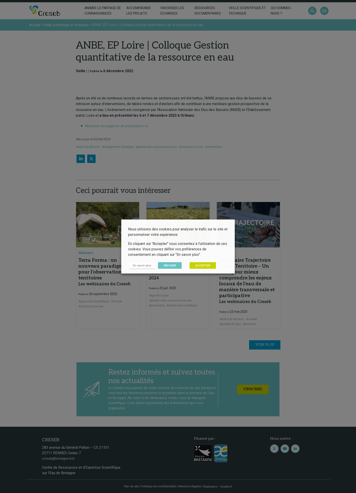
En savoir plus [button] (141, 265)
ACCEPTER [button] (200, 265)
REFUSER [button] (167, 265)
